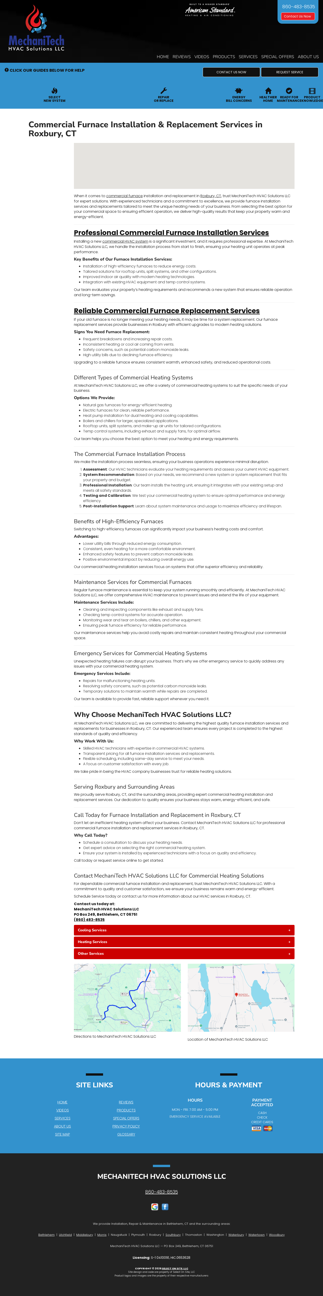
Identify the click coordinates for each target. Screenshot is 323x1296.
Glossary (126, 1134)
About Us (308, 57)
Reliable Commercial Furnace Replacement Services (167, 311)
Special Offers (277, 57)
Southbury (173, 1235)
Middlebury (84, 1235)
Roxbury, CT (210, 196)
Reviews (182, 57)
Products (224, 57)
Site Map (62, 1134)
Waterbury (236, 1235)
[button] (231, 72)
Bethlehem (46, 1235)
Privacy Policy (126, 1126)
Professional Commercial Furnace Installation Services (171, 233)
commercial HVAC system (125, 241)
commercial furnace (124, 196)
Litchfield (65, 1235)
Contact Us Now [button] (298, 16)
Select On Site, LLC (175, 1268)
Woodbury (277, 1235)
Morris (102, 1235)
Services (248, 57)
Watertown (256, 1235)
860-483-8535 (161, 1192)
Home (163, 57)
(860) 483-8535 (89, 919)
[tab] (184, 930)
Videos (201, 57)
